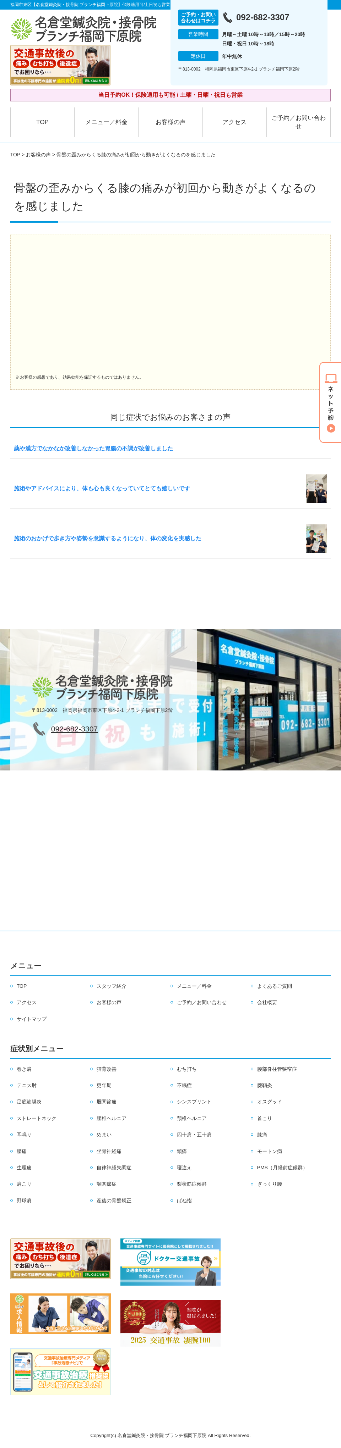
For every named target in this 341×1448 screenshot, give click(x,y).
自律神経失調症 (114, 1167)
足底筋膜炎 (29, 1101)
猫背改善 (107, 1069)
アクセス (234, 122)
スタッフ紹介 (111, 986)
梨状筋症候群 (192, 1184)
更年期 (104, 1085)
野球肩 (24, 1200)
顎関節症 (107, 1184)
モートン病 (269, 1151)
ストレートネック (36, 1118)
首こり (264, 1118)
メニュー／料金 (106, 122)
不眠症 (184, 1085)
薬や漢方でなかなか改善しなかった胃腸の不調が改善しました (93, 448)
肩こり (24, 1184)
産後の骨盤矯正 (114, 1200)
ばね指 (184, 1200)
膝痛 (262, 1134)
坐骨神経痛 (109, 1151)
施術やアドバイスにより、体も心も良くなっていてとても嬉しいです (102, 488)
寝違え (184, 1167)
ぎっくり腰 (269, 1184)
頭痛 (182, 1151)
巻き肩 (24, 1069)
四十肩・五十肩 (194, 1134)
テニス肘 (27, 1085)
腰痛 (22, 1151)
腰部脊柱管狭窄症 (277, 1069)
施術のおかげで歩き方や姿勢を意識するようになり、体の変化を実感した (107, 538)
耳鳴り (24, 1134)
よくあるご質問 (274, 986)
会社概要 (267, 1002)
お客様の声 (171, 122)
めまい (104, 1134)
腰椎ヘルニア (111, 1118)
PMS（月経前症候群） (282, 1167)
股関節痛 (107, 1101)
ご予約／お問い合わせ (298, 122)
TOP (42, 122)
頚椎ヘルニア (192, 1118)
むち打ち (187, 1069)
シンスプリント (194, 1101)
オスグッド (269, 1101)
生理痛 (24, 1167)
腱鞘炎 (264, 1085)
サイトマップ (32, 1019)
